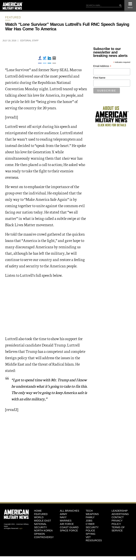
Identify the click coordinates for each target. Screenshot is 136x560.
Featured (13, 17)
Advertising (120, 514)
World (39, 517)
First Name (99, 77)
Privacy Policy (117, 522)
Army (63, 514)
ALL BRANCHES (69, 510)
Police (90, 530)
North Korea (43, 530)
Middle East (42, 520)
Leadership (120, 510)
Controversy (44, 537)
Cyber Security (92, 526)
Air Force (67, 524)
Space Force (69, 530)
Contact (118, 517)
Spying (90, 533)
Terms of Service (118, 529)
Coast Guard (69, 527)
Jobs (89, 520)
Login (20, 528)
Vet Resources (94, 539)
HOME (38, 510)
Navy (63, 517)
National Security (40, 526)
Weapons (92, 514)
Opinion (39, 533)
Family (90, 517)
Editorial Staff (29, 40)
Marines (66, 520)
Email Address (102, 66)
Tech (89, 510)
